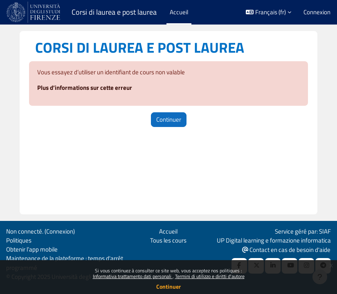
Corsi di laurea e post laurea (114, 12)
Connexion (316, 12)
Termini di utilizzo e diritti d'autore (210, 276)
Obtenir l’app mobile (32, 249)
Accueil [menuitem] (179, 12)
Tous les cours (168, 240)
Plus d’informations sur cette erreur (84, 87)
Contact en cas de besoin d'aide (286, 249)
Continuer (168, 286)
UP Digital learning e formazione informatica (274, 240)
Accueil (168, 231)
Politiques (18, 240)
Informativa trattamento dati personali (133, 276)
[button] (268, 12)
